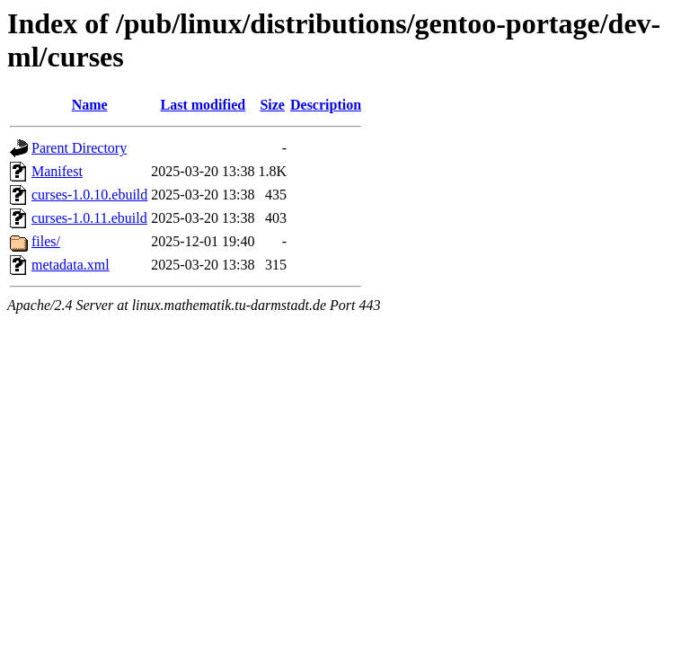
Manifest (57, 171)
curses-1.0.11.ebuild (89, 218)
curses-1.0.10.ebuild (89, 194)
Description (325, 104)
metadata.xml (70, 264)
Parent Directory (79, 147)
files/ (45, 241)
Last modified (203, 104)
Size (272, 104)
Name (90, 104)
